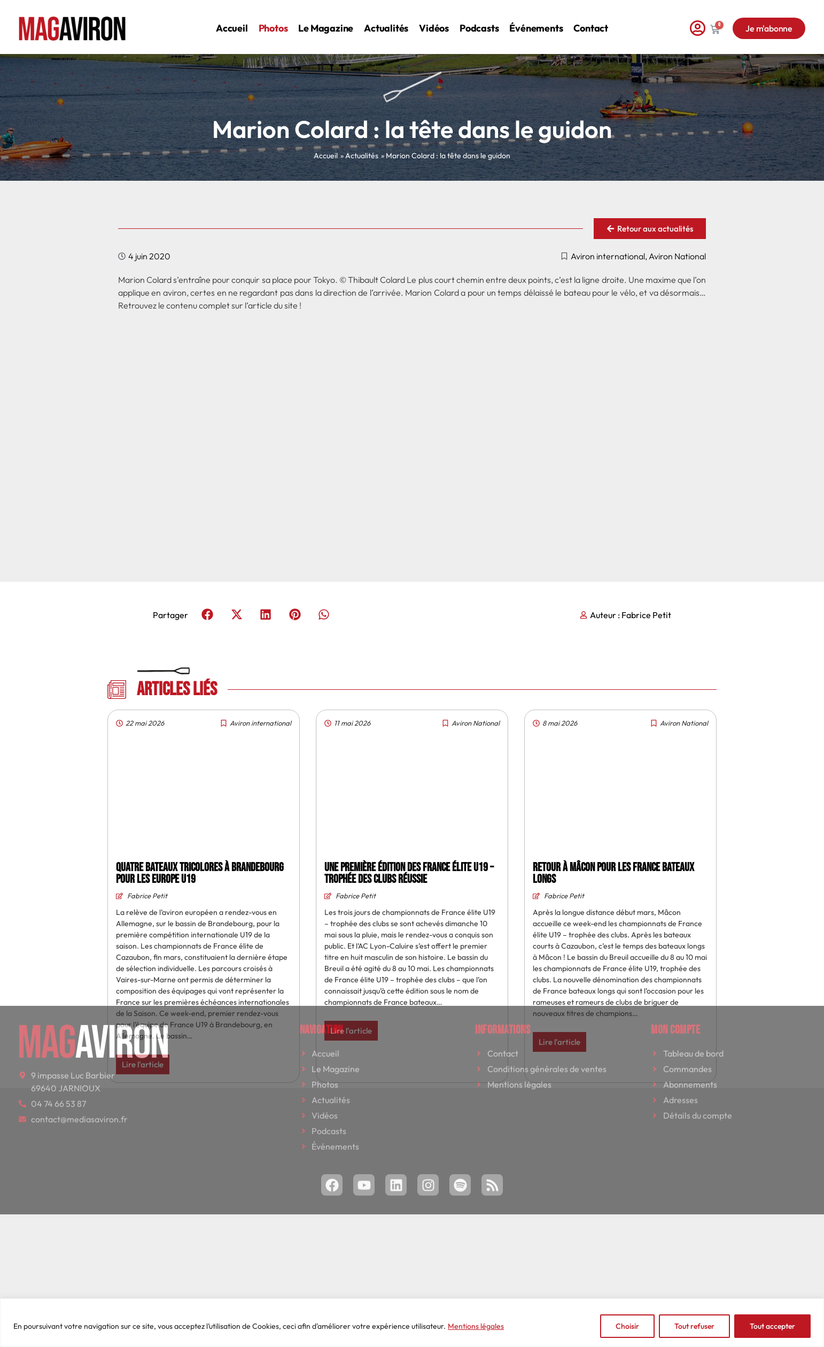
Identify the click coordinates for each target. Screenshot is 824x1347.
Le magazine (325, 20)
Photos (273, 20)
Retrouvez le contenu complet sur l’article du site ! (209, 305)
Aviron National (677, 256)
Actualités (386, 20)
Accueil (232, 20)
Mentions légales (476, 1326)
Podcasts (479, 20)
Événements (536, 20)
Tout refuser (694, 1326)
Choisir (627, 1326)
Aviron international (608, 256)
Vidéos (434, 20)
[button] (207, 615)
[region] (412, 1322)
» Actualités (359, 155)
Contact (590, 20)
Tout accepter (772, 1326)
